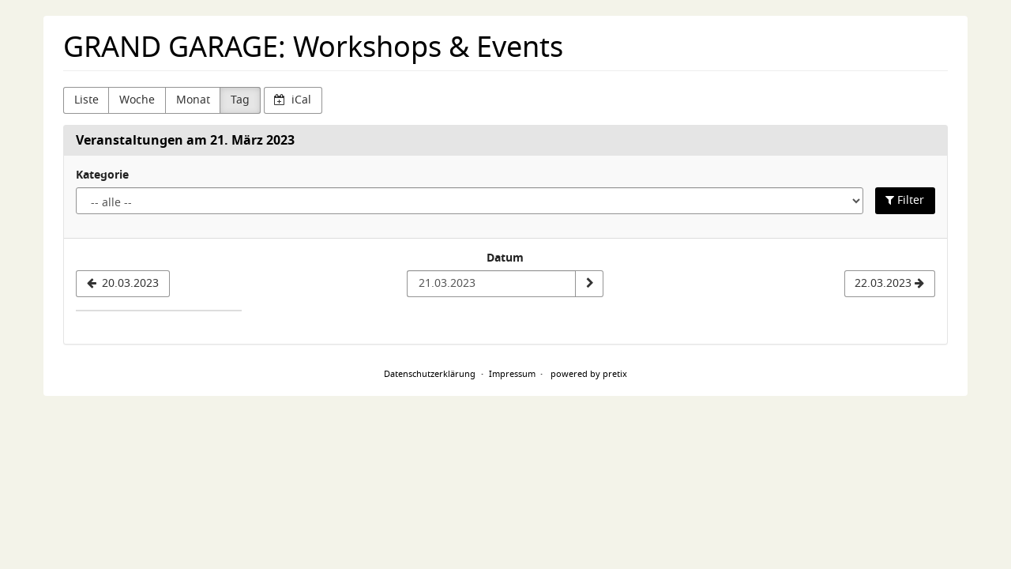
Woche (137, 100)
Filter (904, 200)
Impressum (512, 373)
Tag (240, 100)
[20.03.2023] (123, 283)
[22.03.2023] (889, 283)
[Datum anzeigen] (589, 283)
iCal (292, 100)
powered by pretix (589, 373)
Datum (505, 258)
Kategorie (102, 175)
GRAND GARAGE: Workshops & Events (313, 47)
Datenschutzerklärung (429, 373)
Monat (193, 100)
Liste (86, 100)
